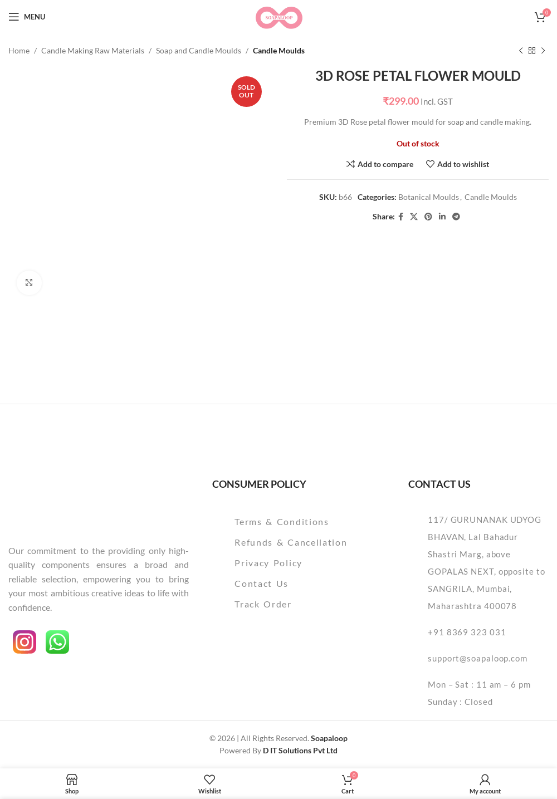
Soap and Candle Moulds (198, 50)
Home (19, 50)
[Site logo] (278, 16)
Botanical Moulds (428, 197)
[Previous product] (520, 50)
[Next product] (543, 50)
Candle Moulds (279, 50)
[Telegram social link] (456, 216)
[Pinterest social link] (428, 216)
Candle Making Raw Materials (92, 50)
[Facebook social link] (401, 216)
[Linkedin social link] (442, 216)
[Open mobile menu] (27, 17)
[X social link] (414, 216)
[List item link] (299, 522)
